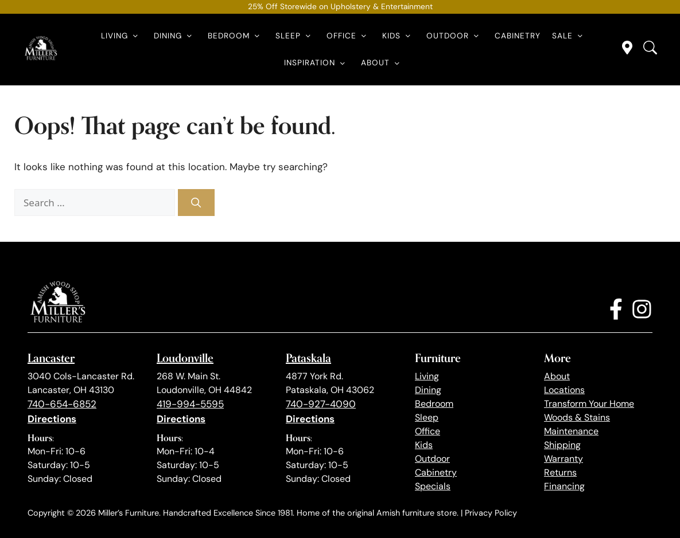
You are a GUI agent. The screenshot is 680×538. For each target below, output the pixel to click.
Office (349, 36)
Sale (569, 36)
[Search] (196, 203)
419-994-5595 (190, 404)
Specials (432, 486)
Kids (398, 36)
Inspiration (316, 63)
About (382, 63)
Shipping (562, 444)
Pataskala (308, 358)
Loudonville (185, 358)
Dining (175, 36)
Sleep (295, 36)
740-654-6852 (62, 404)
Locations (564, 389)
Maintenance (571, 431)
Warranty (563, 458)
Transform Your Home (589, 403)
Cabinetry (518, 36)
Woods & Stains (577, 417)
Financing (564, 486)
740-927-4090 (321, 404)
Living (121, 36)
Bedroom (236, 36)
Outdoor (454, 36)
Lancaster (51, 358)
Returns (560, 472)
